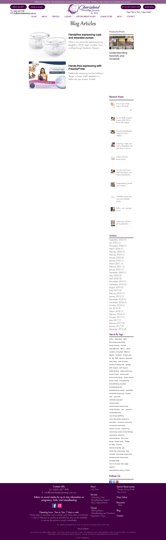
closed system (114, 403)
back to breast (123, 361)
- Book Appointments (99, 502)
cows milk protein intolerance (119, 419)
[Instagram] (59, 505)
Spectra (122, 358)
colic (122, 409)
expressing (125, 428)
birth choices (113, 368)
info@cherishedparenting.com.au (60, 492)
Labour (128, 348)
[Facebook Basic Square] (110, 482)
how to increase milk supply (118, 464)
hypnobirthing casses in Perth (119, 470)
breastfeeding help (115, 387)
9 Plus (111, 339)
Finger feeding (114, 345)
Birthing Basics (97, 510)
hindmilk (112, 454)
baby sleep (113, 361)
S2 (113, 358)
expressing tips (114, 438)
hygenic (112, 467)
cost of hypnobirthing (116, 416)
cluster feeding (114, 409)
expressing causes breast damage (121, 432)
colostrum (128, 409)
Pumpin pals (127, 355)
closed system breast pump (118, 406)
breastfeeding (124, 380)
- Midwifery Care (97, 497)
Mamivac (127, 352)
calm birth (117, 396)
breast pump (124, 374)
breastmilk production (116, 393)
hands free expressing (117, 451)
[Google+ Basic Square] (117, 482)
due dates (112, 422)
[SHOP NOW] (149, 7)
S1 (110, 358)
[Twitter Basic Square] (114, 482)
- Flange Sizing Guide (126, 489)
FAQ (120, 505)
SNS (116, 358)
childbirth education (116, 400)
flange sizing (119, 441)
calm (110, 396)
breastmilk (129, 390)
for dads (112, 444)
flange (111, 441)
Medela (111, 355)
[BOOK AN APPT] (18, 7)
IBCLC (122, 348)
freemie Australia (115, 448)
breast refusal (128, 377)
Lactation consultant (116, 352)
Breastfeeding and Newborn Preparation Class (103, 514)
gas (123, 448)
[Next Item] (130, 42)
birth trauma (123, 368)
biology (128, 364)
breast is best (114, 374)
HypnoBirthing (114, 348)
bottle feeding (114, 371)
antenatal (129, 358)
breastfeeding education (117, 384)
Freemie (123, 345)
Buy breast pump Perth (117, 342)
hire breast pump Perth (124, 454)
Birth (125, 339)
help (127, 451)
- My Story (95, 489)
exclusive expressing (124, 422)
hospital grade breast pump (118, 457)
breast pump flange (116, 377)
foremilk (119, 444)
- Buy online (121, 492)
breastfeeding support (117, 390)
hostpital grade (114, 460)
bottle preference (126, 371)
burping (128, 393)
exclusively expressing (117, 425)
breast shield (113, 380)
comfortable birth (115, 412)
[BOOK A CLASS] (37, 7)
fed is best (124, 438)
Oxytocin (119, 355)
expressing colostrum (116, 435)
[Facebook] (54, 505)
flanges (127, 441)
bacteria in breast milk (116, 364)
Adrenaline (118, 339)
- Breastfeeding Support (100, 500)
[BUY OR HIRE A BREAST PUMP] (131, 7)
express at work (114, 428)
